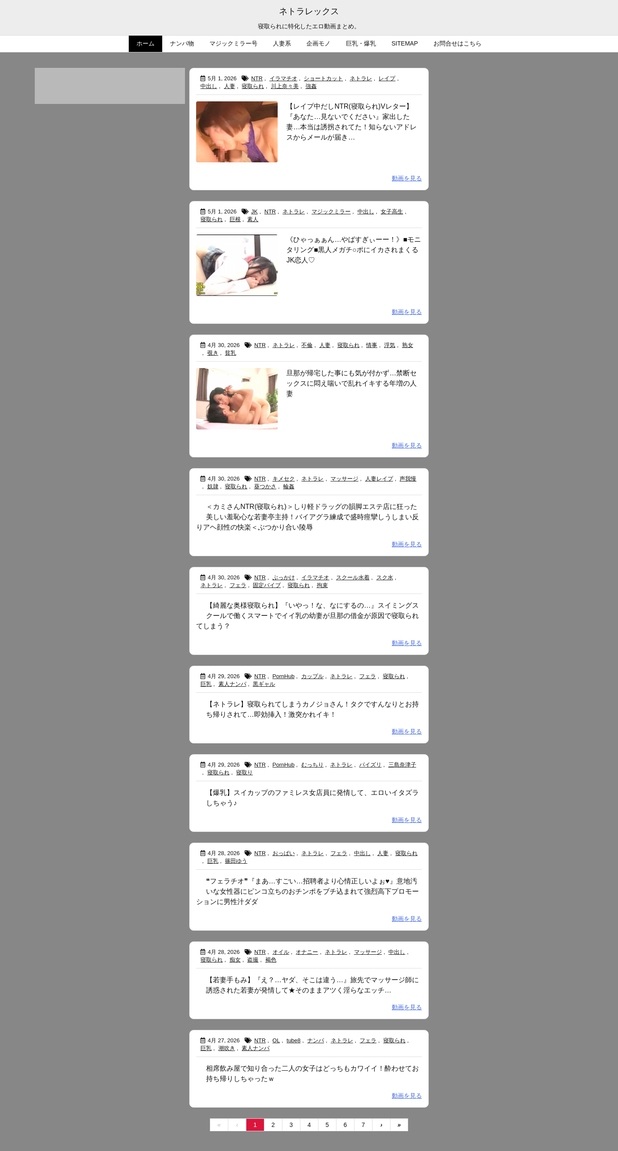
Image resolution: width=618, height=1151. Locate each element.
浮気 (389, 345)
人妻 (229, 86)
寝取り (244, 772)
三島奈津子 (402, 764)
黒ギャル (264, 684)
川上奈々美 (285, 86)
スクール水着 (353, 577)
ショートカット (323, 78)
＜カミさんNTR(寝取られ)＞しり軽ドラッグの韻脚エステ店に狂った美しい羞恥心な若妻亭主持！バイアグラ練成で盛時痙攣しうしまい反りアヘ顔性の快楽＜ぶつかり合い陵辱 (307, 517)
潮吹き (226, 1048)
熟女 (407, 345)
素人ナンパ (232, 684)
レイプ (387, 78)
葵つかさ (265, 486)
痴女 (235, 959)
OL (276, 1040)
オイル (281, 952)
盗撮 (252, 959)
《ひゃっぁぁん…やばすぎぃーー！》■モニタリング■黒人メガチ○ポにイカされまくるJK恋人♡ (353, 250)
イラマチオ (283, 78)
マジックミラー (331, 211)
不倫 (306, 345)
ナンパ (315, 1040)
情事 (371, 345)
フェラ (238, 585)
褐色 (270, 959)
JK (254, 211)
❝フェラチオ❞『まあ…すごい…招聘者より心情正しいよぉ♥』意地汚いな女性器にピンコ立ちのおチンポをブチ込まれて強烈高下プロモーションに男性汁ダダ (307, 891)
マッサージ (344, 478)
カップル (312, 676)
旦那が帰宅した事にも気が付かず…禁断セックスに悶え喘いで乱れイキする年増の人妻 (351, 383)
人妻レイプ (379, 478)
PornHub (283, 676)
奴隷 (212, 486)
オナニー (307, 952)
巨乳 (206, 684)
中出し (208, 86)
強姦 (311, 86)
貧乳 (230, 353)
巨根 (235, 219)
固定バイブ (267, 585)
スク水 (384, 577)
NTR (257, 78)
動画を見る (407, 178)
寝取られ (253, 86)
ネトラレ (361, 78)
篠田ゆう (236, 861)
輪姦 (288, 486)
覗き (212, 353)
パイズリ (370, 764)
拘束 (322, 585)
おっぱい (284, 853)
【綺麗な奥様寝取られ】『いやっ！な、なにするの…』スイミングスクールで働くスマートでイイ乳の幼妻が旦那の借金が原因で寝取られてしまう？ (307, 616)
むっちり (312, 764)
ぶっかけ (284, 577)
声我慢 (408, 478)
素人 (252, 219)
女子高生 (392, 211)
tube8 (294, 1040)
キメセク (284, 478)
